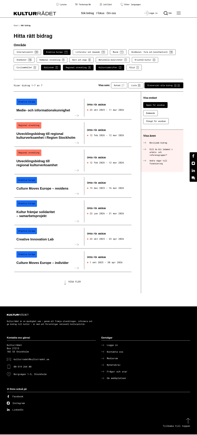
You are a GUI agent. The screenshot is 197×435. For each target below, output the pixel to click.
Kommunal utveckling (52, 59)
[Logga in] (150, 13)
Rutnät (119, 85)
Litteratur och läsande (90, 52)
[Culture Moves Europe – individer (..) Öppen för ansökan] (73, 260)
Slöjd (134, 67)
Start (16, 25)
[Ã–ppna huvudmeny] (179, 13)
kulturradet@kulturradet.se (31, 359)
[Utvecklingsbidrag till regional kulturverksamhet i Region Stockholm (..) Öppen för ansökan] (73, 133)
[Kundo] (193, 178)
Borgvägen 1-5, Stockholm (30, 374)
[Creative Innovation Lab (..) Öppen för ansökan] (73, 237)
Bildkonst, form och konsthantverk (152, 52)
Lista (135, 85)
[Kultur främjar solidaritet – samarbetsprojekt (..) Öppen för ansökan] (73, 211)
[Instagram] (193, 163)
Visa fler (74, 281)
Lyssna (61, 4)
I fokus (100, 13)
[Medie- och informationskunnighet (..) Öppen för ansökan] (73, 107)
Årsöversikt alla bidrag (163, 85)
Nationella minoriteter (113, 59)
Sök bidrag (87, 13)
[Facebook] (193, 156)
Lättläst (106, 4)
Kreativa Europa (57, 52)
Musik (118, 52)
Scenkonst (24, 59)
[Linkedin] (193, 170)
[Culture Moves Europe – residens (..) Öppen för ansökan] (73, 186)
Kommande (150, 113)
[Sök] (168, 13)
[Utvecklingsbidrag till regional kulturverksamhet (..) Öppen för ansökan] (73, 160)
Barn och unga (81, 59)
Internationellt (27, 52)
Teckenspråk (83, 4)
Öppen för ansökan (155, 105)
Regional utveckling (78, 67)
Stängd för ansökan (156, 121)
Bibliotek (51, 67)
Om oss (111, 13)
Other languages (131, 4)
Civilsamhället (26, 67)
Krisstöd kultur (145, 59)
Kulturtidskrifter (110, 67)
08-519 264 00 (22, 367)
